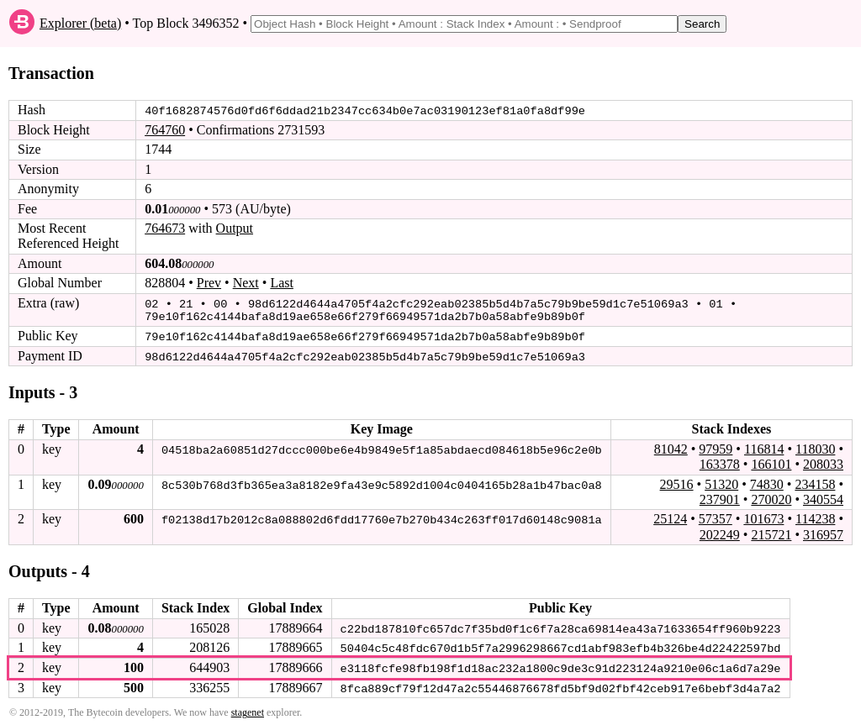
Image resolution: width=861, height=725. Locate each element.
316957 (823, 532)
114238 (815, 516)
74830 (767, 482)
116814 (764, 446)
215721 (771, 532)
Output (234, 228)
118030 (815, 446)
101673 (763, 516)
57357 (715, 516)
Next (246, 283)
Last (281, 283)
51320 (721, 482)
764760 (165, 130)
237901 (720, 497)
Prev (209, 283)
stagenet (247, 709)
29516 (677, 482)
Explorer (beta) (80, 23)
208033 (823, 461)
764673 (165, 228)
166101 (771, 461)
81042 (671, 446)
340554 (823, 497)
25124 (670, 516)
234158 (815, 482)
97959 (715, 446)
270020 (771, 497)
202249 (720, 532)
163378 (720, 461)
